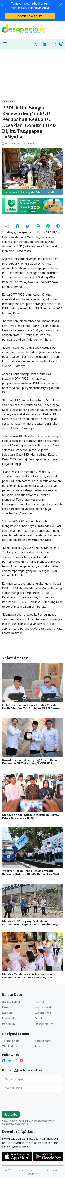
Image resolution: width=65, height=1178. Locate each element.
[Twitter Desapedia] (9, 1060)
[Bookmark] (35, 43)
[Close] (61, 4)
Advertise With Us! (30, 16)
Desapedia (21, 1170)
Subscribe (10, 1114)
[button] (54, 43)
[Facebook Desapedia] (4, 1060)
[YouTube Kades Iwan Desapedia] (21, 1060)
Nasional (9, 101)
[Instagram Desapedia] (15, 1060)
